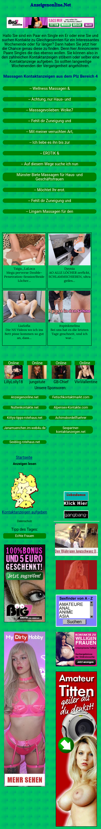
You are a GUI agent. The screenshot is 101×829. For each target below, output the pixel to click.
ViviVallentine (86, 382)
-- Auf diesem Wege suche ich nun (49, 164)
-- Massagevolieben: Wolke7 (49, 110)
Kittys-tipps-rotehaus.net (24, 418)
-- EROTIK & (49, 153)
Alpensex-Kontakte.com (71, 407)
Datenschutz (24, 521)
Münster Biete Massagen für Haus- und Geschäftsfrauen (50, 177)
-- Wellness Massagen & (49, 88)
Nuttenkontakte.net (25, 407)
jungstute (37, 382)
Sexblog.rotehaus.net (24, 442)
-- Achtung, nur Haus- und (49, 99)
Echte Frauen (24, 536)
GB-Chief (61, 382)
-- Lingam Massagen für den (49, 211)
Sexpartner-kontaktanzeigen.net (71, 430)
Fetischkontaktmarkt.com (70, 397)
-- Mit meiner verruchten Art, (49, 131)
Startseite (24, 457)
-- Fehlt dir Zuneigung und (49, 121)
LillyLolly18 (13, 382)
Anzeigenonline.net (24, 397)
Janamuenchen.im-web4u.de (25, 428)
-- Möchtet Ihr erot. (49, 190)
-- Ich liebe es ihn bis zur (49, 142)
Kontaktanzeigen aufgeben (24, 512)
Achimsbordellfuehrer (70, 418)
